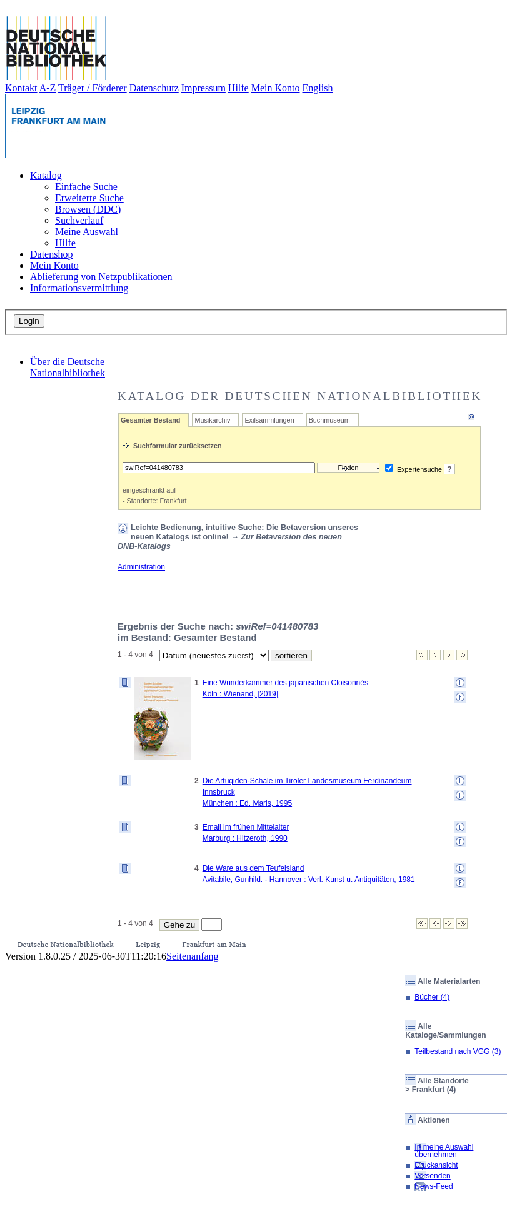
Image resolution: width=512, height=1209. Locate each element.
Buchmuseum (329, 420)
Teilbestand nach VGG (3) (457, 1051)
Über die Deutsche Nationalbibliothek (67, 367)
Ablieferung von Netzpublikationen (101, 276)
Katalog (46, 175)
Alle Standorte (443, 1080)
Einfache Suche (86, 186)
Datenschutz (154, 88)
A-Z (47, 88)
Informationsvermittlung (79, 288)
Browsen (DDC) (88, 209)
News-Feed (433, 1186)
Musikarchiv (212, 420)
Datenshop (51, 254)
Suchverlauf (79, 220)
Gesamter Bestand (150, 420)
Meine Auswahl (86, 231)
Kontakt (21, 88)
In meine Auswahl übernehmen (443, 1151)
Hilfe (238, 88)
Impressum (203, 88)
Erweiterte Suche (89, 198)
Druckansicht (436, 1165)
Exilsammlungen (269, 420)
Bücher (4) (431, 997)
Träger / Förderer (92, 88)
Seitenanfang (192, 956)
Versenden (432, 1175)
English (318, 88)
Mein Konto (275, 88)
